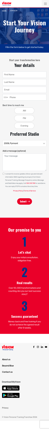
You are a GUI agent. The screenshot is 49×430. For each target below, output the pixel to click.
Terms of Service (30, 191)
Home (4, 11)
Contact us (7, 371)
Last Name (9, 82)
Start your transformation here (24, 60)
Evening (24, 125)
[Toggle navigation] (45, 3)
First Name (9, 74)
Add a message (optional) (14, 150)
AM (24, 110)
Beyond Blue (8, 365)
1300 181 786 (30, 183)
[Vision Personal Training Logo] (6, 4)
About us (6, 359)
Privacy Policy (18, 191)
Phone (13, 97)
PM (24, 118)
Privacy (5, 408)
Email (6, 89)
